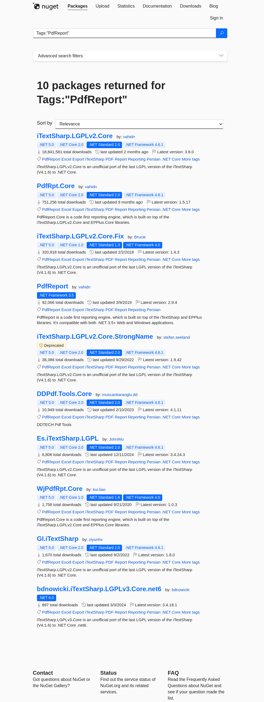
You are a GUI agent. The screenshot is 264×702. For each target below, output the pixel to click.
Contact (43, 673)
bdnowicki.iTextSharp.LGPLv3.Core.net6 (99, 589)
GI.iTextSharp (58, 539)
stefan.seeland (176, 337)
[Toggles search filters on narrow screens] (221, 56)
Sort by (44, 123)
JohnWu (116, 439)
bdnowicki (180, 589)
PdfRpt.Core (56, 186)
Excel (66, 159)
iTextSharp (94, 159)
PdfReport (51, 159)
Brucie (140, 237)
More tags (191, 159)
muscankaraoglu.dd (119, 394)
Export (78, 159)
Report (121, 159)
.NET (166, 159)
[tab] (78, 6)
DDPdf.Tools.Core (64, 394)
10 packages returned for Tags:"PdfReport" (101, 92)
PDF (110, 159)
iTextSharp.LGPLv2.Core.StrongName (95, 337)
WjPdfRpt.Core (60, 489)
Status (108, 673)
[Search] (221, 33)
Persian (153, 159)
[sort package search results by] (139, 124)
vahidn (129, 136)
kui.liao (99, 489)
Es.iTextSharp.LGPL (68, 438)
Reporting (136, 159)
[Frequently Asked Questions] (173, 673)
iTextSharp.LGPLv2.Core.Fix (80, 236)
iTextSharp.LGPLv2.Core (75, 136)
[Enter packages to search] (124, 33)
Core (176, 159)
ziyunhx (96, 539)
